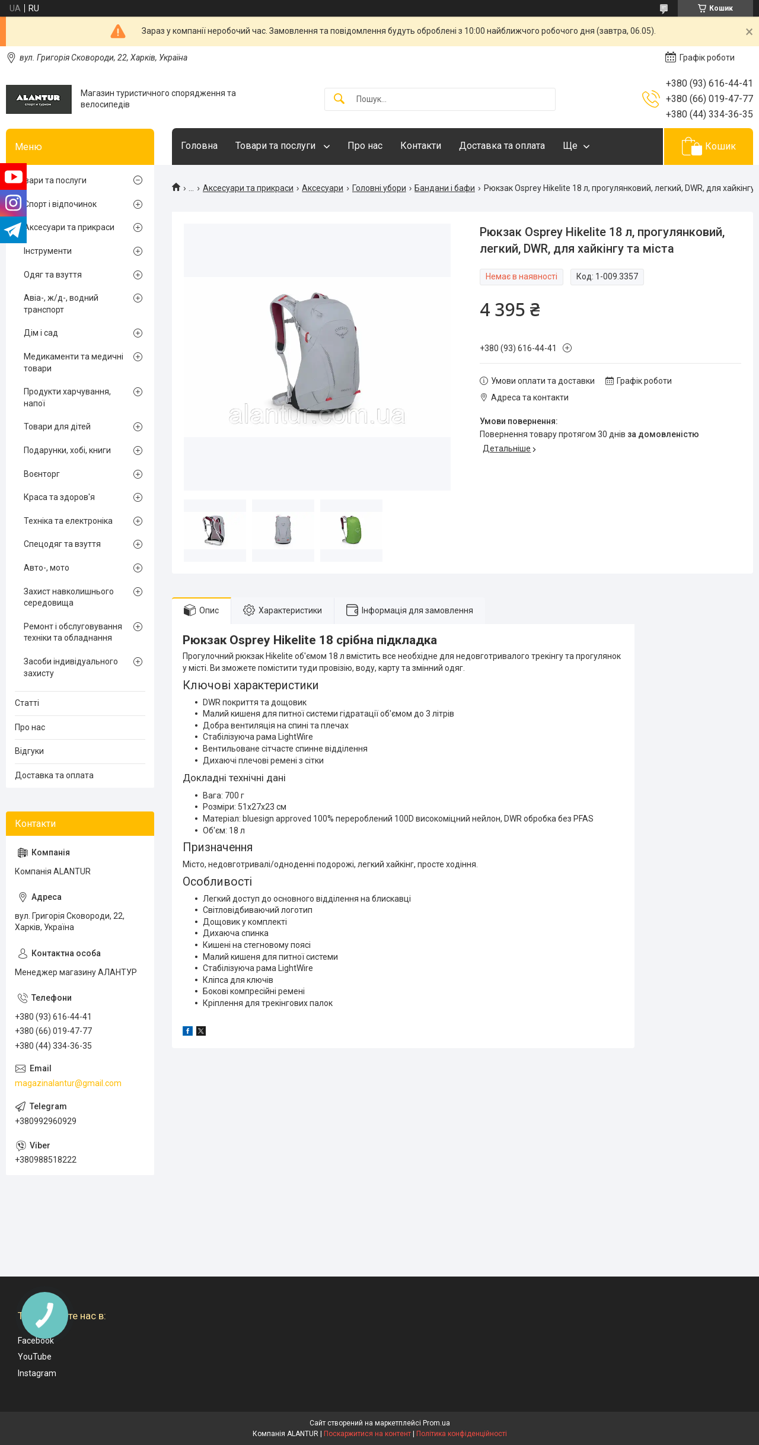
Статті (27, 703)
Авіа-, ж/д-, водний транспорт (61, 303)
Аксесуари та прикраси (248, 188)
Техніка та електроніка (68, 521)
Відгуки (29, 751)
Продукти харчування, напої (67, 397)
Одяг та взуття (53, 274)
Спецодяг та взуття (62, 544)
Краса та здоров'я (59, 497)
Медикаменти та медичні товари (73, 362)
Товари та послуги (276, 145)
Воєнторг (42, 474)
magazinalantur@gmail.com (68, 1083)
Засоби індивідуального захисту (71, 667)
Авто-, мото (46, 567)
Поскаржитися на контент (367, 1434)
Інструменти (48, 251)
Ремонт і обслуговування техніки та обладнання (73, 632)
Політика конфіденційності (461, 1434)
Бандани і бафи (444, 188)
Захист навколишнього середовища (69, 597)
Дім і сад (41, 333)
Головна (199, 145)
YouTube (35, 1356)
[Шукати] (339, 99)
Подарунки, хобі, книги (67, 450)
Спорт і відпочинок (60, 204)
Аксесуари (322, 188)
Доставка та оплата (502, 145)
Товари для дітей (57, 426)
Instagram (37, 1373)
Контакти (420, 145)
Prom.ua (436, 1423)
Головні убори (379, 188)
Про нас (364, 145)
